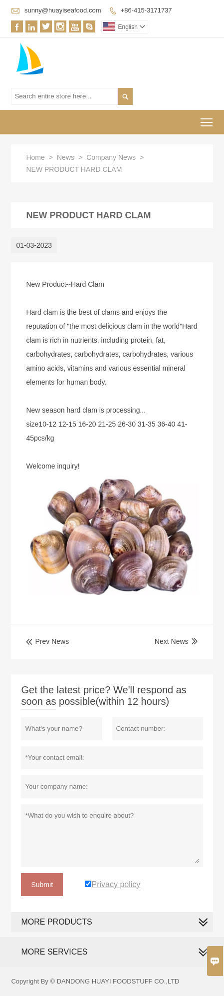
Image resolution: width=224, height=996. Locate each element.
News (65, 157)
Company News (111, 157)
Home (35, 157)
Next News (172, 641)
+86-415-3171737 (146, 10)
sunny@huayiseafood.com (62, 10)
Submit (42, 885)
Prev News (47, 641)
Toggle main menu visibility (207, 119)
